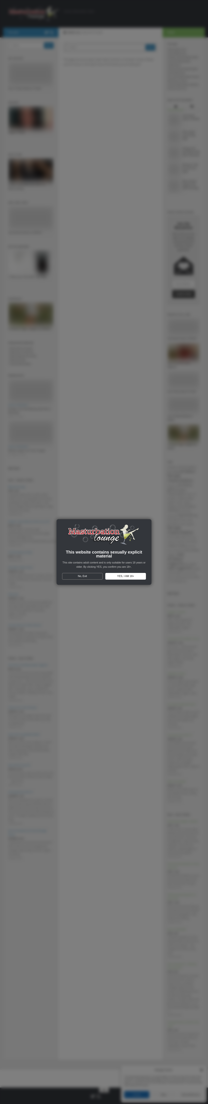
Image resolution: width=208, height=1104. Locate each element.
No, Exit (82, 576)
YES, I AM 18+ (125, 576)
